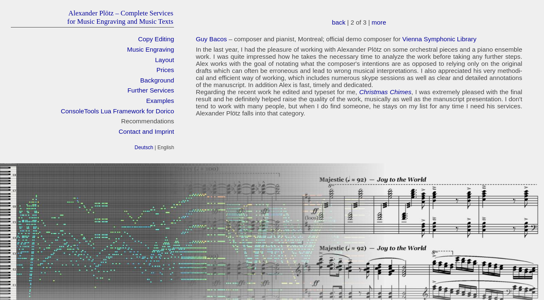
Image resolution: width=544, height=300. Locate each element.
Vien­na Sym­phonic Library (439, 38)
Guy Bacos (211, 38)
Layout (164, 59)
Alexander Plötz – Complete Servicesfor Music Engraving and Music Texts (120, 17)
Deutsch (143, 147)
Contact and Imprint (146, 131)
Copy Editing (156, 38)
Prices (165, 69)
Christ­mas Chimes (385, 91)
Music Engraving (150, 49)
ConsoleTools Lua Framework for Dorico (117, 111)
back (338, 22)
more (379, 22)
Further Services (150, 90)
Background (157, 80)
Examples (160, 100)
